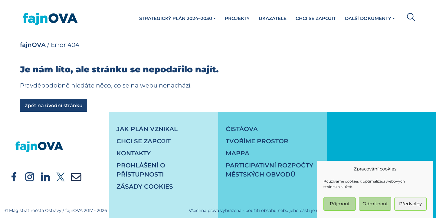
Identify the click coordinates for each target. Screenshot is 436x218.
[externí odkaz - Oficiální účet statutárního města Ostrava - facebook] (14, 176)
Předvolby (410, 206)
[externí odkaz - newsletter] (76, 176)
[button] (409, 16)
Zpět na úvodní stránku (54, 105)
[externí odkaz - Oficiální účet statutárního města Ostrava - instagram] (29, 176)
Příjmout (340, 206)
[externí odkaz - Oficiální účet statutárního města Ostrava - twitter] (60, 176)
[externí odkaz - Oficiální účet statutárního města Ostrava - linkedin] (45, 176)
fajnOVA (33, 44)
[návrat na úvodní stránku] (39, 140)
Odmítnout (375, 206)
